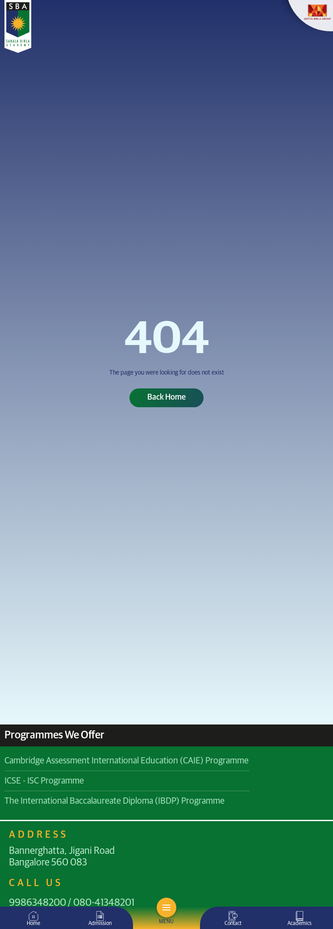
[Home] (33, 916)
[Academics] (299, 916)
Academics (299, 923)
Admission (100, 923)
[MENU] (166, 907)
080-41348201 (103, 903)
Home (33, 923)
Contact (233, 923)
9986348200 (37, 903)
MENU (166, 922)
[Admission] (100, 916)
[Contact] (233, 916)
